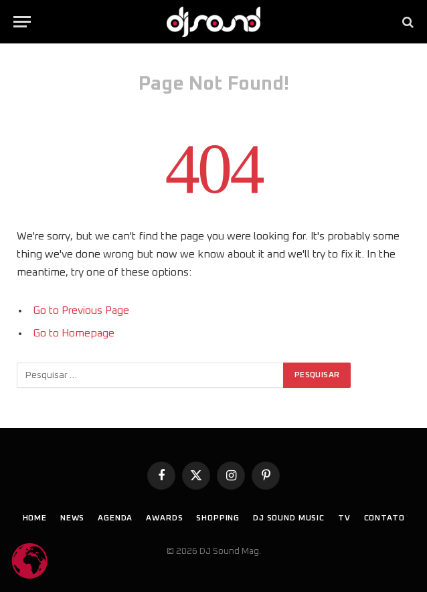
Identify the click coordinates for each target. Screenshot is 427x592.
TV (344, 518)
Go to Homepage (73, 333)
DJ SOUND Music (289, 518)
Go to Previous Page (81, 310)
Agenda (115, 518)
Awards (164, 518)
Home (35, 518)
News (72, 518)
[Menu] (22, 22)
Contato (384, 518)
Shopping (218, 518)
